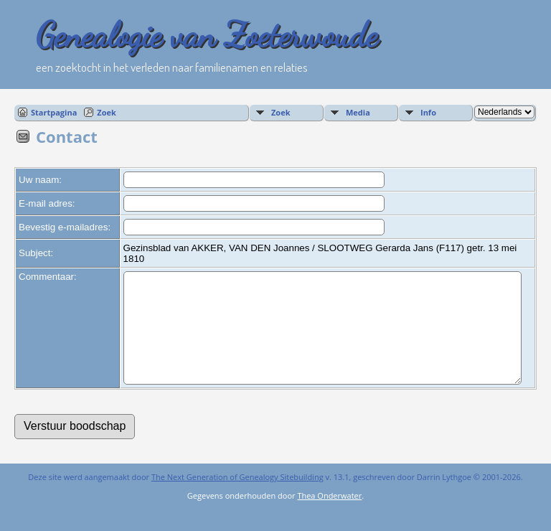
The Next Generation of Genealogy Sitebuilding (237, 498)
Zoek (106, 112)
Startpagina (54, 112)
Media (358, 112)
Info (428, 112)
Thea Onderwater (329, 517)
